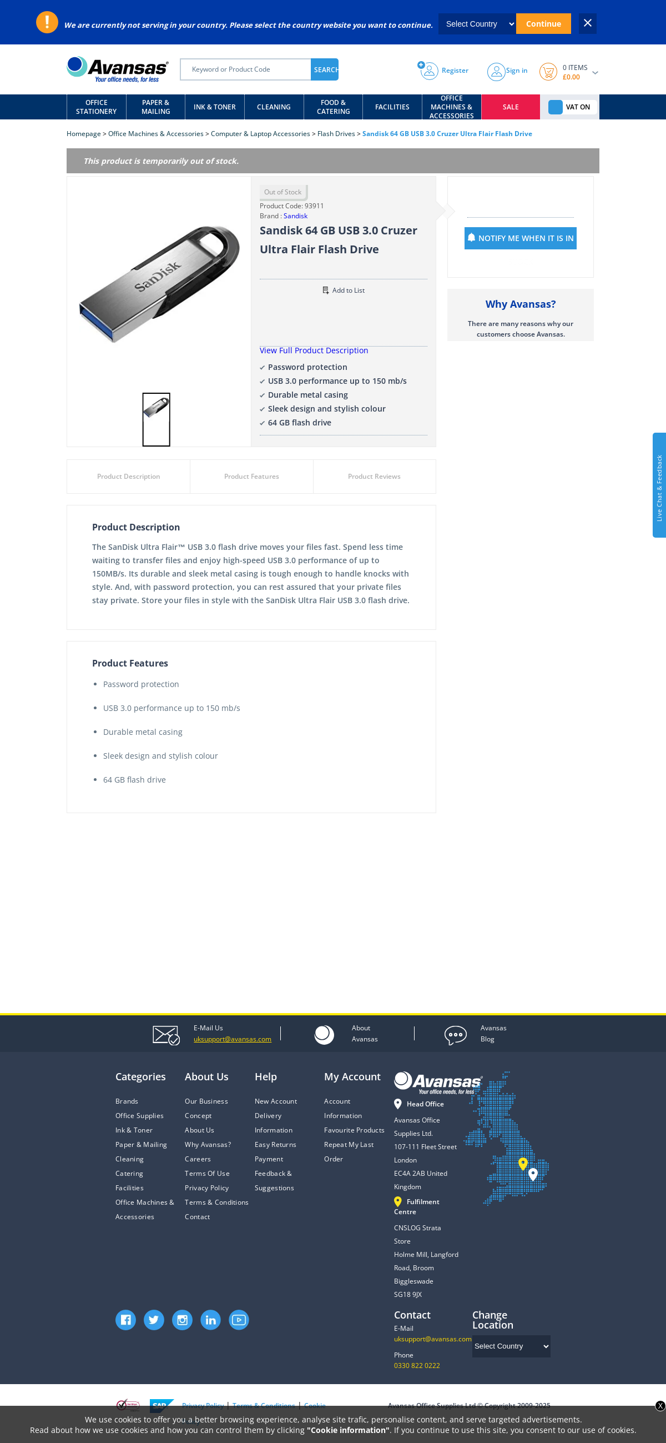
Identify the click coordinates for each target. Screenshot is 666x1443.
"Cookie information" (348, 1430)
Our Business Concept (206, 1108)
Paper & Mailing (156, 107)
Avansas (365, 1033)
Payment (269, 1159)
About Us (199, 1130)
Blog (494, 1033)
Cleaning (274, 107)
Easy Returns (275, 1144)
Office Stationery (96, 107)
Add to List (344, 290)
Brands (127, 1101)
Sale (511, 107)
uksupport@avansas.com (433, 1339)
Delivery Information (273, 1123)
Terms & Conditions (217, 1202)
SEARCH (326, 69)
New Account (276, 1101)
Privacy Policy (207, 1188)
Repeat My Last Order (349, 1152)
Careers (198, 1159)
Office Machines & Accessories (452, 106)
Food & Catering (333, 107)
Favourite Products (354, 1130)
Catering (129, 1173)
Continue (543, 23)
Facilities (392, 107)
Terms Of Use (207, 1173)
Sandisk (295, 216)
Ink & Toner (215, 107)
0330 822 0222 (417, 1365)
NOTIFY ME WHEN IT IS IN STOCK (526, 241)
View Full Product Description (314, 350)
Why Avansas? (207, 1144)
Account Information (343, 1108)
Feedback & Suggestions (274, 1181)
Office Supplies (139, 1115)
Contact (197, 1216)
